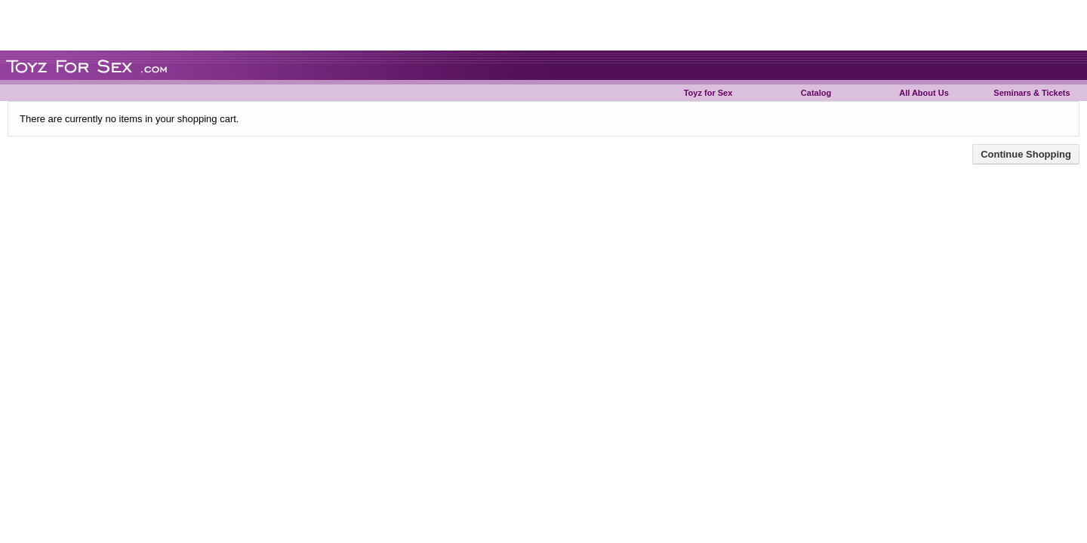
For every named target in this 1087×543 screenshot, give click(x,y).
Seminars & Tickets (1031, 92)
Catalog (816, 92)
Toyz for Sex (708, 92)
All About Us (924, 92)
